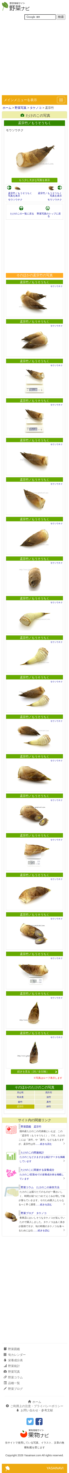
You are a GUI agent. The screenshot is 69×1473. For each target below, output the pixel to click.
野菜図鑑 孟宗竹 (31, 1126)
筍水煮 (20, 1097)
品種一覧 (12, 1383)
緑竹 (49, 1106)
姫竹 (20, 1102)
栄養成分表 (13, 1360)
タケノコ (36, 107)
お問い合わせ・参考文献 (34, 1410)
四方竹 (48, 1092)
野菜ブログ (13, 1388)
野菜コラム (13, 1377)
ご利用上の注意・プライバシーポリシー (34, 1406)
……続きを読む (43, 1144)
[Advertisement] (34, 58)
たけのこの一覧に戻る (22, 213)
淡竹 (49, 1097)
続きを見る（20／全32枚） (37, 1071)
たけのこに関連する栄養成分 (37, 1169)
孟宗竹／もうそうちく (34, 282)
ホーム (7, 107)
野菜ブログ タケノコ (34, 1213)
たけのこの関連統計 (32, 1152)
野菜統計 (12, 1366)
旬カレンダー (15, 1354)
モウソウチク (15, 199)
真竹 (49, 1102)
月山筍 (20, 1092)
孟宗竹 (20, 1106)
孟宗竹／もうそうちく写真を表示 (20, 194)
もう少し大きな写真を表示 (34, 180)
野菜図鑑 (12, 1349)
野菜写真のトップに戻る (49, 215)
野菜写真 (20, 107)
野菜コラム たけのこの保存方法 (40, 1187)
